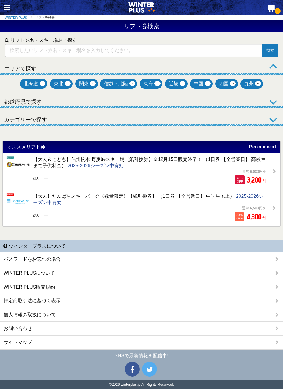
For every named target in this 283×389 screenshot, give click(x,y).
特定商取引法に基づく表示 (32, 300)
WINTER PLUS (16, 17)
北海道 (34, 83)
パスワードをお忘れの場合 (32, 259)
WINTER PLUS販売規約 (29, 287)
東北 (62, 83)
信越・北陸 (119, 83)
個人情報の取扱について (30, 314)
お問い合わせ (18, 328)
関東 (87, 83)
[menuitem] (20, 17)
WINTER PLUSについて (29, 273)
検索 (270, 50)
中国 (202, 83)
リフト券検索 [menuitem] (45, 17)
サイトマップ (18, 342)
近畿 (177, 83)
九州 (252, 83)
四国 (227, 83)
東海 (152, 83)
